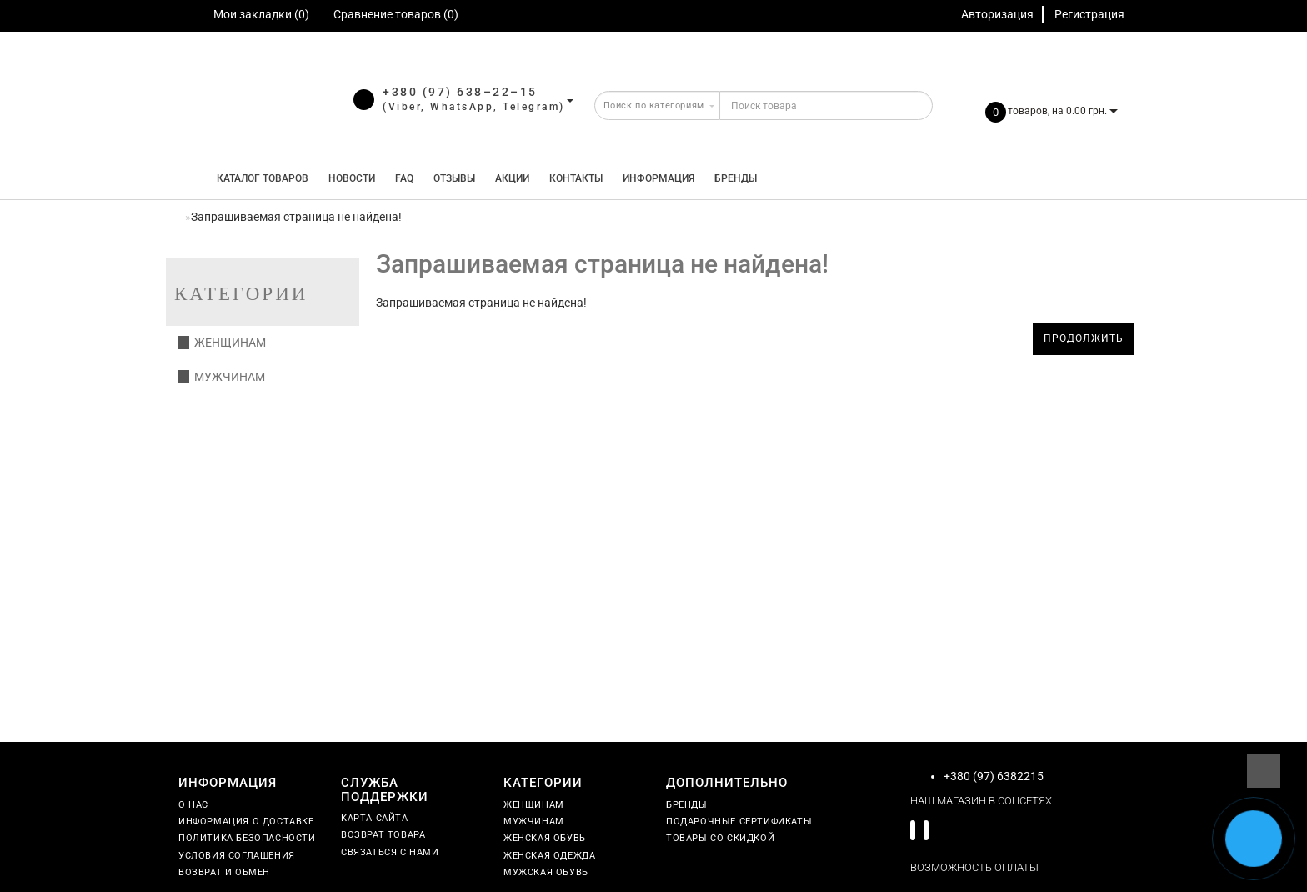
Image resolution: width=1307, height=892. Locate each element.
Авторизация (997, 14)
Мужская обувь (545, 872)
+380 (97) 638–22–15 (460, 91)
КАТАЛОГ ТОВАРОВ (258, 178)
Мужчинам (221, 376)
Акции (512, 178)
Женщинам (222, 342)
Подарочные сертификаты (739, 821)
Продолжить (1084, 338)
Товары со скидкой (720, 838)
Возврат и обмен (224, 872)
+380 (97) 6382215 (994, 776)
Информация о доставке (246, 821)
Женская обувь (544, 838)
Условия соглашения (236, 855)
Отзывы (454, 178)
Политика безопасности (247, 838)
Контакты (576, 178)
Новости (351, 178)
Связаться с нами (390, 852)
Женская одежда (549, 855)
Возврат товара (383, 834)
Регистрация (1089, 14)
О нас (193, 804)
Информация (658, 178)
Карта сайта (374, 818)
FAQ (404, 178)
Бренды (735, 178)
